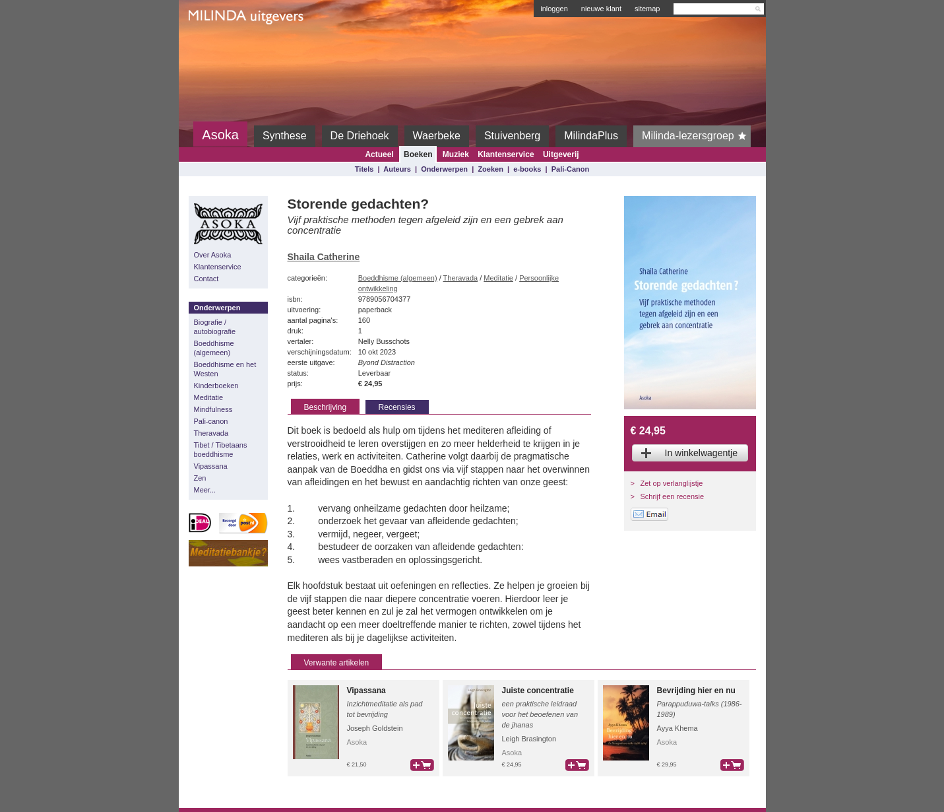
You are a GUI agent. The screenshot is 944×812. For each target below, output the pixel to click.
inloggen (554, 9)
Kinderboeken (216, 385)
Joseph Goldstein (375, 728)
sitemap (647, 9)
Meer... (205, 490)
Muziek (456, 154)
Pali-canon (211, 421)
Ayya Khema (677, 728)
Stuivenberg (512, 135)
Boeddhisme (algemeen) (214, 347)
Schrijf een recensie (673, 496)
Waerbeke (436, 135)
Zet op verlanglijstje (672, 483)
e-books (527, 169)
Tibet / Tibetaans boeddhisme (220, 449)
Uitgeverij (561, 154)
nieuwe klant (601, 9)
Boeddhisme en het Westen (225, 369)
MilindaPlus (591, 135)
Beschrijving (325, 407)
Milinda (216, 47)
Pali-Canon (570, 169)
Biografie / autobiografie (215, 326)
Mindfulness (213, 409)
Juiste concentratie (538, 690)
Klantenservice (506, 154)
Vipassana (211, 466)
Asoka (220, 134)
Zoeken (490, 169)
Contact (206, 279)
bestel (422, 765)
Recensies (397, 407)
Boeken (418, 154)
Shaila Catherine (324, 257)
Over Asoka (213, 255)
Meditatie (209, 397)
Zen (200, 478)
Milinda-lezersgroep (696, 136)
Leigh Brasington (529, 739)
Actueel (379, 154)
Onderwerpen (444, 169)
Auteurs (397, 169)
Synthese (285, 135)
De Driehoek (359, 135)
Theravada (211, 433)
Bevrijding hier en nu (696, 690)
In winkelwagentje (701, 453)
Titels (364, 169)
